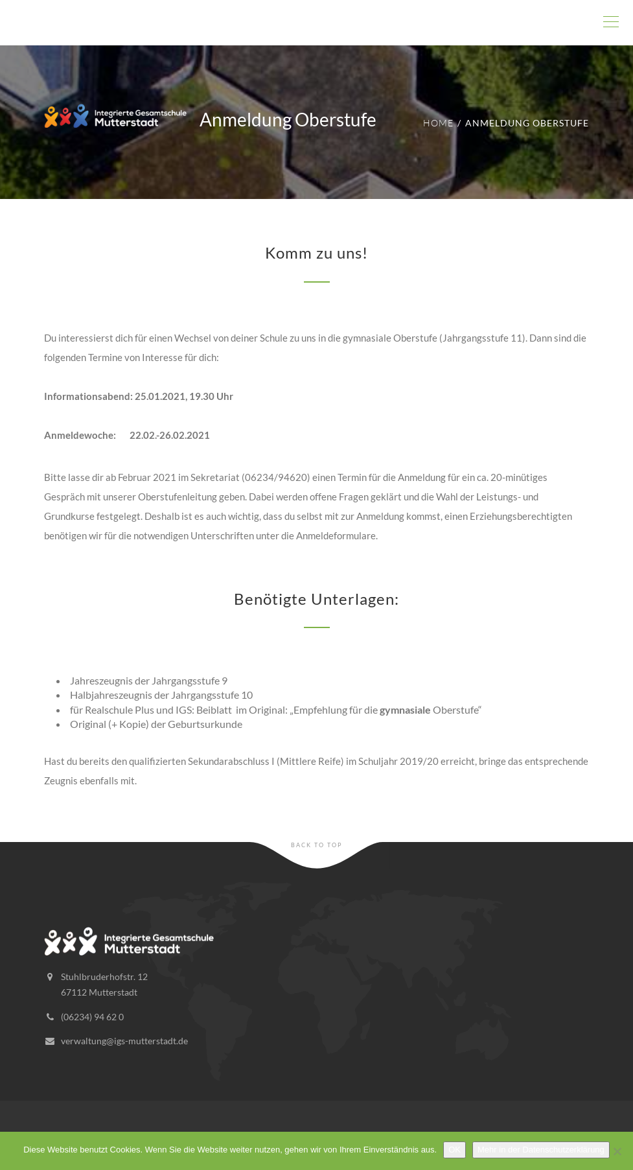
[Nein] (616, 1151)
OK (454, 1149)
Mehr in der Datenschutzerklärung (541, 1149)
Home (438, 122)
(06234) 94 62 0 (92, 1016)
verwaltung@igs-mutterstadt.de (124, 1040)
